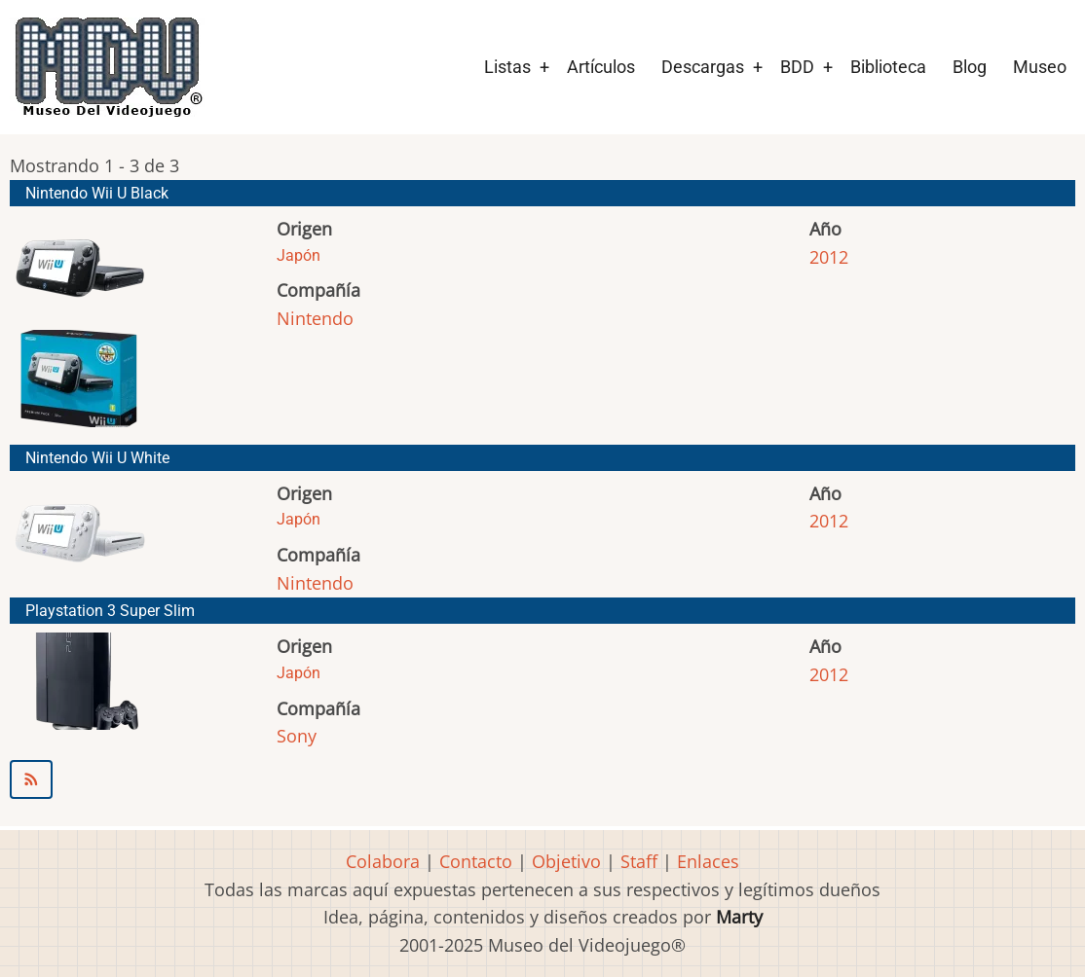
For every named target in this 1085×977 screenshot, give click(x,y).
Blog (970, 66)
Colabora (383, 861)
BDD (797, 66)
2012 (828, 257)
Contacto (475, 861)
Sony (297, 735)
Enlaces (708, 861)
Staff (638, 861)
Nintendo (315, 318)
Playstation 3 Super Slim (110, 610)
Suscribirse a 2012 (542, 779)
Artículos (601, 66)
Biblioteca (888, 66)
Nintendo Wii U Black (96, 193)
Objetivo (566, 861)
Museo (1039, 66)
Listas (507, 66)
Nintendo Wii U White (97, 458)
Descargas (702, 66)
